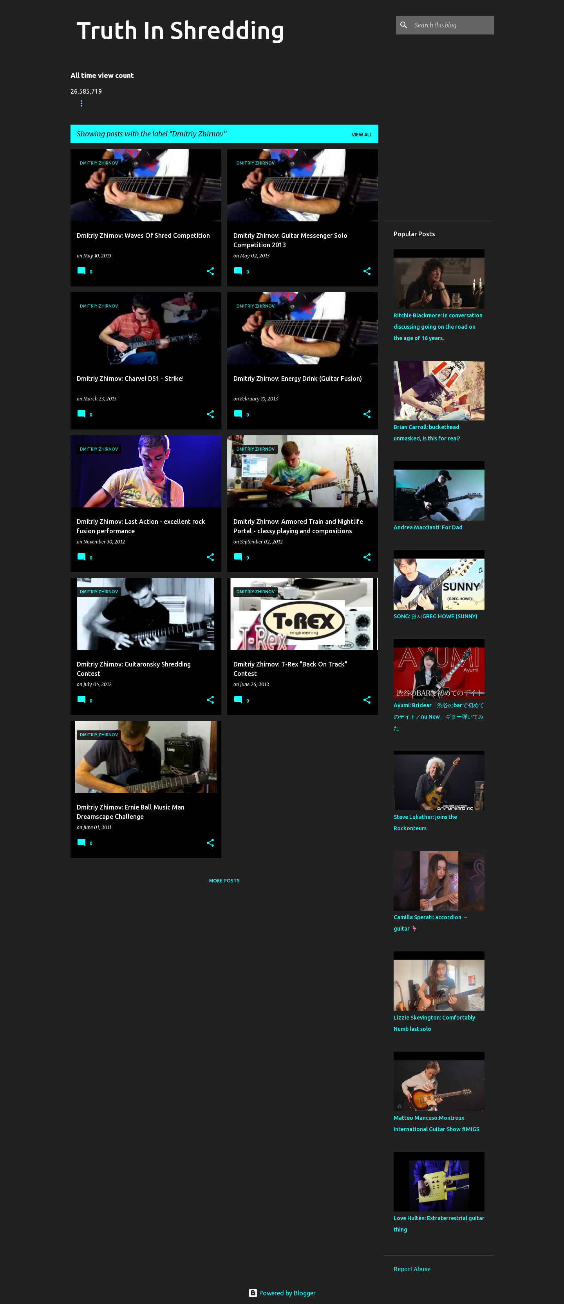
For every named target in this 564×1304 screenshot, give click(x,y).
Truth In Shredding (181, 29)
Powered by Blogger (282, 1293)
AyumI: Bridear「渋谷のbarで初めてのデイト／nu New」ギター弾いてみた (439, 716)
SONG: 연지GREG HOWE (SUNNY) (435, 616)
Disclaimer (275, 103)
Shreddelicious (163, 103)
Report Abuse (412, 1269)
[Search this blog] (453, 25)
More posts (224, 880)
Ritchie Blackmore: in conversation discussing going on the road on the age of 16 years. (438, 326)
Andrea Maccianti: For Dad (428, 527)
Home (84, 103)
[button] (210, 271)
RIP (240, 103)
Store (117, 103)
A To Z (210, 103)
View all (362, 134)
